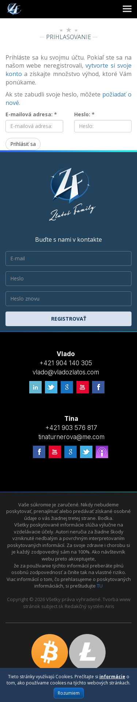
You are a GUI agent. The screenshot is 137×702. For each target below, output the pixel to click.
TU (100, 585)
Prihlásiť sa (23, 143)
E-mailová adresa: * (31, 114)
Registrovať (68, 318)
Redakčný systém (84, 606)
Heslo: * (84, 114)
